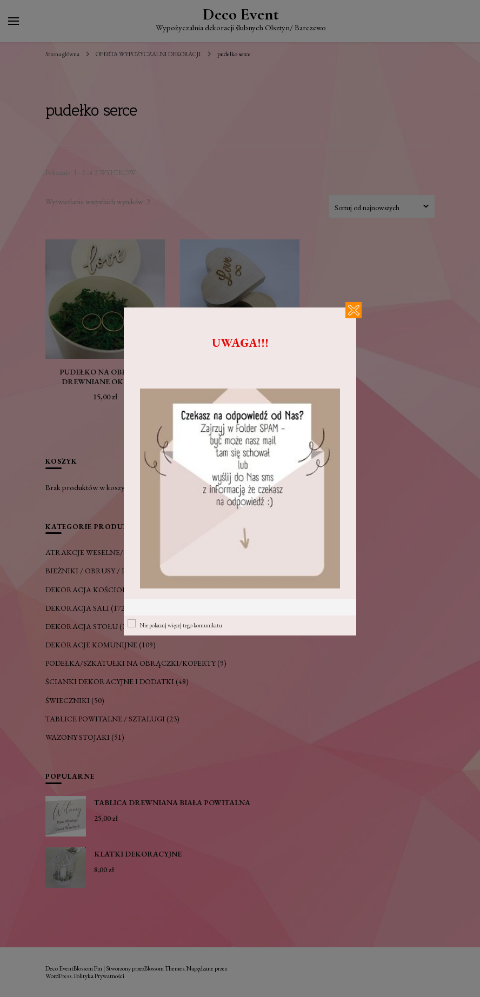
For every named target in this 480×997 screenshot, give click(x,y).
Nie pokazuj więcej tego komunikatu (181, 625)
